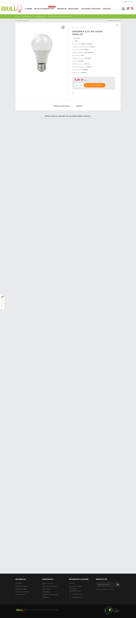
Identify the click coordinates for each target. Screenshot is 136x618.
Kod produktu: (76, 27)
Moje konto (47, 579)
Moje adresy (46, 592)
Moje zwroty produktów (49, 586)
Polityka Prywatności (22, 592)
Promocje (18, 583)
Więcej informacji (61, 106)
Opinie (79, 106)
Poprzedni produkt (22, 20)
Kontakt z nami (20, 594)
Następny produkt (114, 20)
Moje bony (45, 597)
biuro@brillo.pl (76, 597)
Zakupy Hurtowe (128, 1)
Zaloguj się (123, 8)
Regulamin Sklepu (21, 589)
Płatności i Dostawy (22, 586)
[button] (44, 8)
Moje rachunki (46, 589)
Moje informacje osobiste (49, 594)
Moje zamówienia (47, 583)
